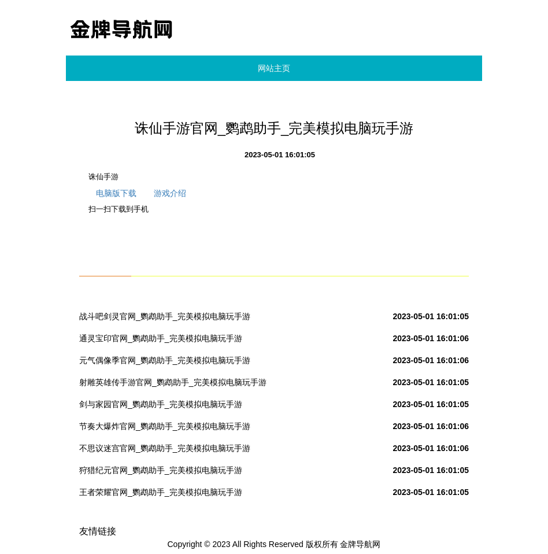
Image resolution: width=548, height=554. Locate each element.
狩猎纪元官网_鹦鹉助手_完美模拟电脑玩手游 (160, 470)
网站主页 (274, 68)
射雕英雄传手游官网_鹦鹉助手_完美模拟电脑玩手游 (172, 382)
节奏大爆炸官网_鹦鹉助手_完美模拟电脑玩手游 (164, 426)
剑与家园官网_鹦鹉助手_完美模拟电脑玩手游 (160, 404)
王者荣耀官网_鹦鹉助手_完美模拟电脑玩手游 (160, 492)
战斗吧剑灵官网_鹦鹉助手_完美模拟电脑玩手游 (164, 316)
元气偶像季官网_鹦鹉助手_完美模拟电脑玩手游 (164, 360)
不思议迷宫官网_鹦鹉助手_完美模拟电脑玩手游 (164, 448)
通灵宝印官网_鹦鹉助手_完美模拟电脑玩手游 (160, 338)
